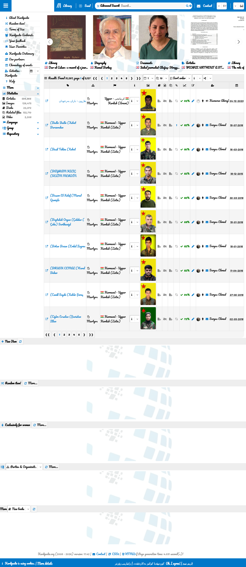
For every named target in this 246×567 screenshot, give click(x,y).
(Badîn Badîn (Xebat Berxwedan (63, 125)
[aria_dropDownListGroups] (24, 466)
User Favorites (16, 46)
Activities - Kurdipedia (13, 73)
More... (30, 383)
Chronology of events (18, 65)
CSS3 (115, 554)
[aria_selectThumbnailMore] (19, 508)
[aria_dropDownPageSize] (161, 78)
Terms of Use (14, 29)
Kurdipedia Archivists (19, 35)
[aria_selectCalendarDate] (35, 71)
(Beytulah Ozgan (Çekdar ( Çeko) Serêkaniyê (67, 222)
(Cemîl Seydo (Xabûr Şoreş (66, 294)
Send (87, 5)
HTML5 (130, 554)
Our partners (15, 59)
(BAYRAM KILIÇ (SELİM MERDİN (63, 173)
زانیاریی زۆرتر (123, 563)
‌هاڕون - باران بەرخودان (72, 100)
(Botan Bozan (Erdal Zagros (67, 246)
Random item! (15, 23)
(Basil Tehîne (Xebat (63, 149)
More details (44, 563)
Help (10, 81)
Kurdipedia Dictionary (19, 53)
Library (67, 5)
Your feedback (15, 40)
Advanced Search (110, 5)
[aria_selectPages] (148, 78)
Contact (207, 5)
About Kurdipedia (17, 17)
